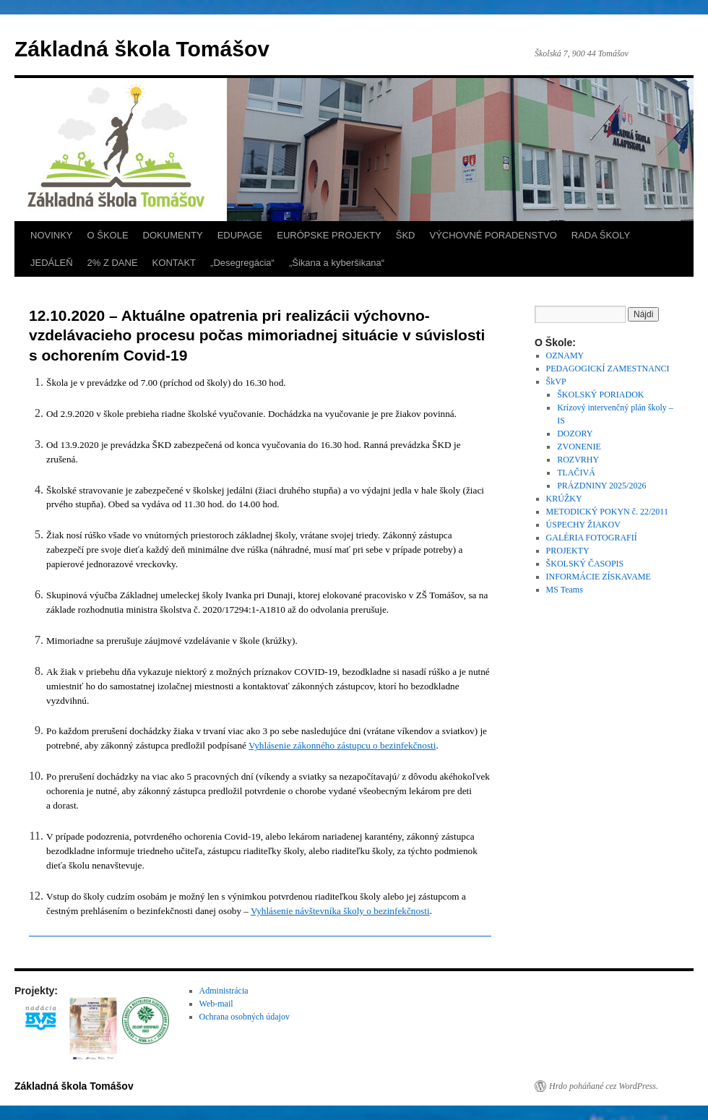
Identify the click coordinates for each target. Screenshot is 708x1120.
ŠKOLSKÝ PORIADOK (600, 394)
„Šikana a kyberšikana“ (336, 262)
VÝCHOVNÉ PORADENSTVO (492, 235)
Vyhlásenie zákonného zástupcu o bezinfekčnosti (342, 745)
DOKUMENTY (173, 235)
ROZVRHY (578, 460)
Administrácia (224, 991)
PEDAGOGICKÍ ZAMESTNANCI (608, 368)
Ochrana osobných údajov (244, 1017)
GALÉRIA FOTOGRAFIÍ (591, 538)
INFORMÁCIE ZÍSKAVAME (598, 577)
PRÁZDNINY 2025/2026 (601, 486)
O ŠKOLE (108, 235)
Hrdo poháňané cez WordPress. (603, 1086)
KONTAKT (174, 262)
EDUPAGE (240, 235)
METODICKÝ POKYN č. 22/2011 (607, 512)
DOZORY (574, 433)
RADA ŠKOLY (600, 235)
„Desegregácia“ (242, 262)
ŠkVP (556, 381)
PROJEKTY (568, 551)
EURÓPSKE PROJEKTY (329, 235)
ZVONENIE (579, 446)
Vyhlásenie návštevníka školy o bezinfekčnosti (340, 910)
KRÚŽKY (564, 499)
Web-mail (216, 1004)
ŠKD (405, 235)
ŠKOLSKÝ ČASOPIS (585, 564)
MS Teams (564, 590)
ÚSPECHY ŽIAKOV (583, 525)
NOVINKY (51, 235)
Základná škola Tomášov (141, 49)
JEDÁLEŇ (51, 262)
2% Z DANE (112, 262)
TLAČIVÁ (576, 473)
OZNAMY (565, 355)
